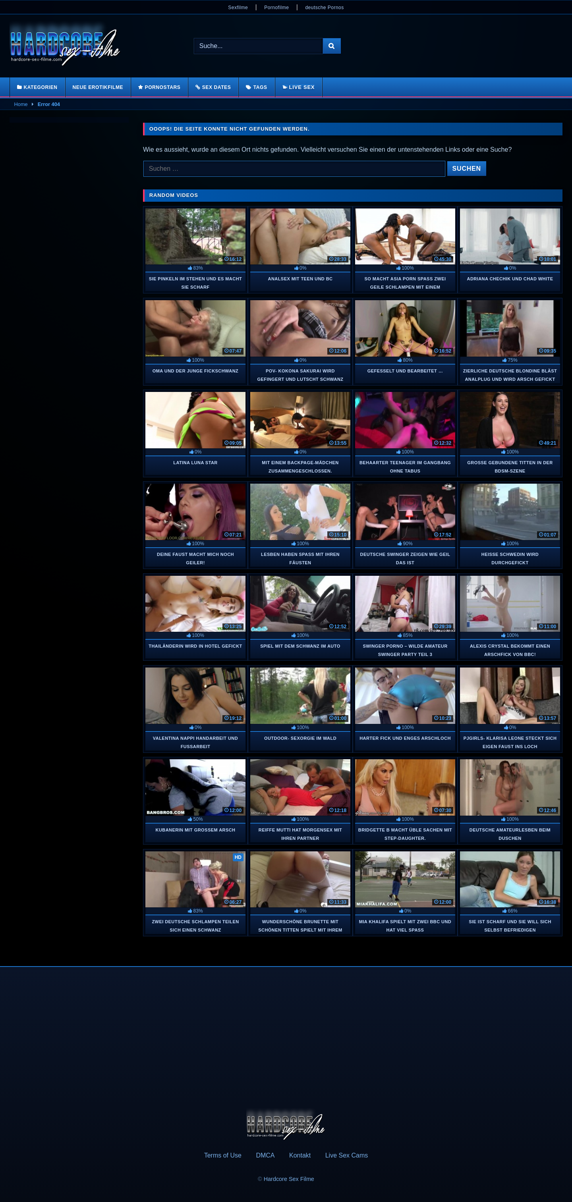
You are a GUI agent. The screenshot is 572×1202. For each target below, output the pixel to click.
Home (21, 104)
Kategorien (40, 87)
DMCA (265, 1155)
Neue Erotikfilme (98, 87)
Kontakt (300, 1155)
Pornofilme (276, 7)
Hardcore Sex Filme (289, 1179)
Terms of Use (223, 1155)
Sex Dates (216, 87)
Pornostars (163, 87)
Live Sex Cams (346, 1155)
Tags (260, 87)
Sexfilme (238, 7)
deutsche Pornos (324, 7)
